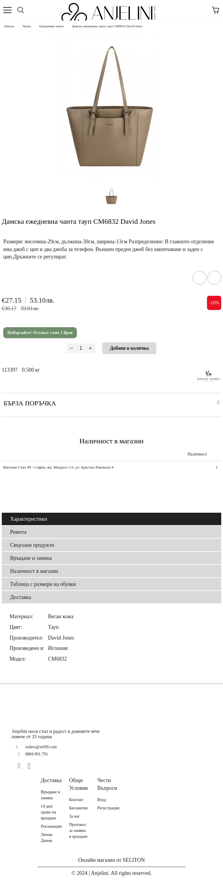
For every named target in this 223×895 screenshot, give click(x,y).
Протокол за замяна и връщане (78, 830)
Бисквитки (78, 808)
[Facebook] (21, 766)
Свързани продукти (32, 545)
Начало (9, 26)
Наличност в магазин (34, 571)
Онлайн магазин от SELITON (111, 860)
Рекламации (51, 826)
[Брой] (81, 348)
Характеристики (28, 519)
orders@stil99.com (41, 747)
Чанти (27, 26)
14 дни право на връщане (48, 812)
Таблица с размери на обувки (43, 584)
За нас (74, 816)
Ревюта (18, 532)
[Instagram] (31, 766)
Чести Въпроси (107, 784)
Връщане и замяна (31, 558)
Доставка (20, 597)
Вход (101, 799)
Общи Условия (78, 784)
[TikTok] (41, 766)
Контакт (76, 799)
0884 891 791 (36, 754)
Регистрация (108, 808)
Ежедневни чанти (51, 26)
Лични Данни (46, 837)
